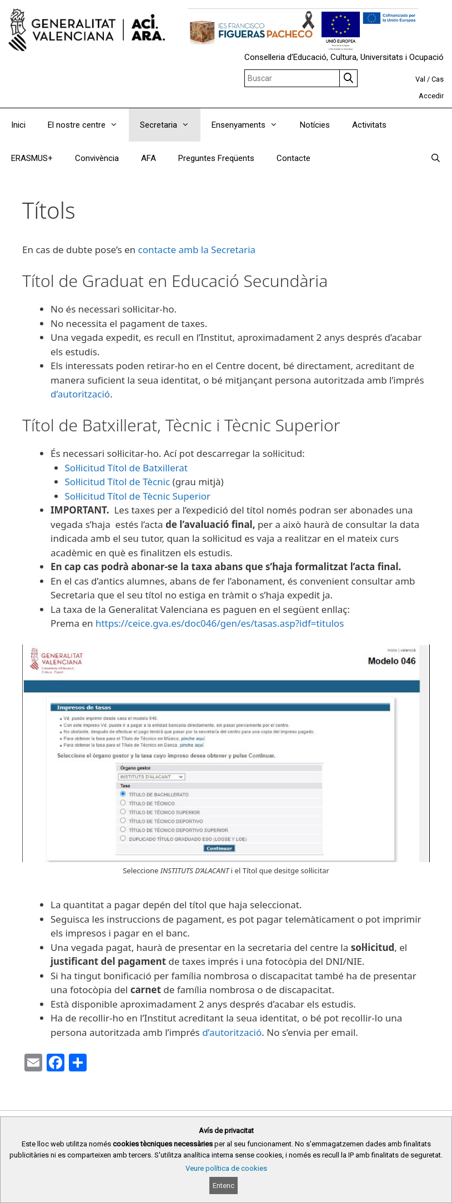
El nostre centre (88, 125)
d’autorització (80, 393)
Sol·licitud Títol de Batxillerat (126, 467)
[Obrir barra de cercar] (435, 158)
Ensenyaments (250, 125)
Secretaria (170, 125)
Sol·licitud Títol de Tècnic (117, 481)
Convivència (97, 158)
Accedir (431, 96)
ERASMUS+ (32, 158)
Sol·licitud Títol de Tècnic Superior (138, 496)
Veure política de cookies (226, 1168)
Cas (437, 79)
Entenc (223, 1185)
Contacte (293, 158)
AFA (148, 158)
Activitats (369, 125)
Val (420, 79)
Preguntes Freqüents (216, 158)
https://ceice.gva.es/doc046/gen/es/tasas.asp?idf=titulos (220, 623)
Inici (18, 125)
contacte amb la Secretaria (197, 249)
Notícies (315, 125)
